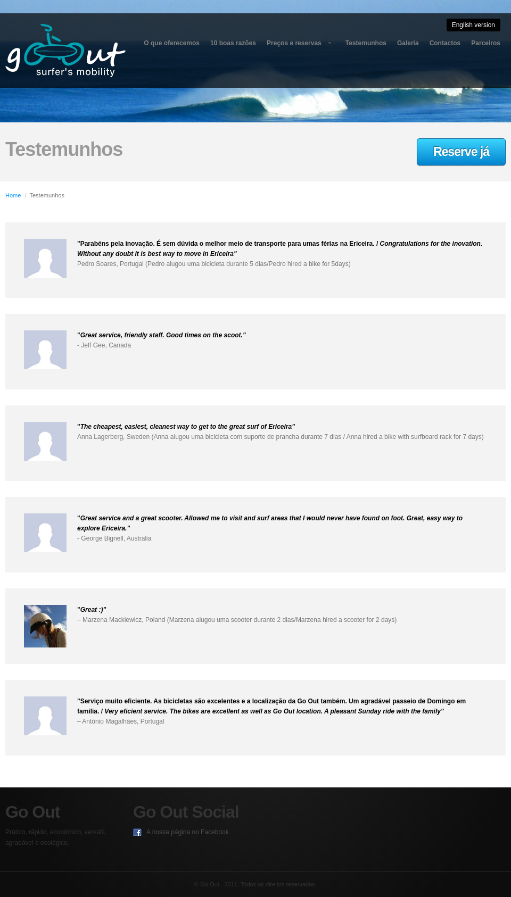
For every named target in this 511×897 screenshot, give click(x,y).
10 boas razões (233, 43)
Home (13, 195)
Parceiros (485, 43)
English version (473, 25)
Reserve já (461, 152)
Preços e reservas (294, 43)
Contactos (445, 43)
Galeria (408, 43)
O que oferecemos (172, 43)
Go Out (65, 50)
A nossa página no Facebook (187, 832)
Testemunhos (365, 43)
